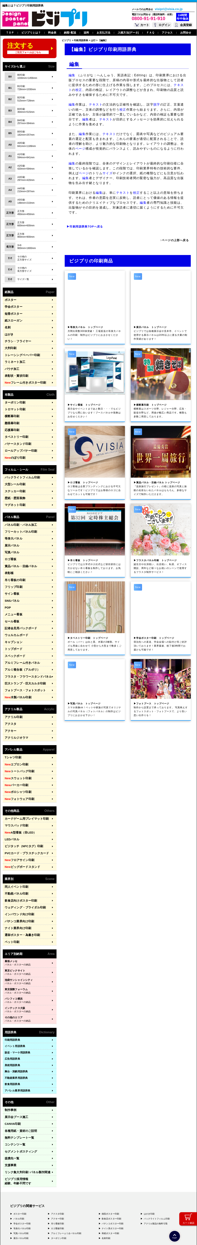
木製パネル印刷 (16, 668)
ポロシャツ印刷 (16, 757)
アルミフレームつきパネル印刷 (66, 1177)
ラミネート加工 (14, 356)
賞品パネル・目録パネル (19, 547)
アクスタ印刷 (57, 1158)
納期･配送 (70, 32)
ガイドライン (82, 1236)
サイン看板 (11, 572)
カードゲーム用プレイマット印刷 (24, 782)
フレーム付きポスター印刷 (23, 376)
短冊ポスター (12, 312)
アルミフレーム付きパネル (20, 636)
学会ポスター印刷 (22, 1168)
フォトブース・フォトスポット (22, 661)
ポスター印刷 (20, 1158)
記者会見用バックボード (19, 604)
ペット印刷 (11, 897)
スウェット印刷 (16, 744)
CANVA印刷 (12, 1077)
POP (7, 585)
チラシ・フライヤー (16, 337)
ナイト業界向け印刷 (16, 884)
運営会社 (40, 1236)
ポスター (10, 299)
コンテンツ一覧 (14, 1096)
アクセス (167, 32)
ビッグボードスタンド (20, 827)
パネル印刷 (18, 1163)
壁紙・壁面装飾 (14, 483)
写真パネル (11, 534)
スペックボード (14, 629)
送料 (86, 32)
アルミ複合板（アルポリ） (20, 642)
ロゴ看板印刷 (57, 1172)
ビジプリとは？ (31, 32)
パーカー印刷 (15, 751)
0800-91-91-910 (148, 18)
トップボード (12, 623)
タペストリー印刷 (15, 426)
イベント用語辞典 (15, 1001)
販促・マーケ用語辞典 (17, 1007)
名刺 (7, 324)
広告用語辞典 (12, 1013)
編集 (72, 75)
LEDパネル (11, 801)
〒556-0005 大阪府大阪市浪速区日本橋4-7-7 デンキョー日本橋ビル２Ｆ (64, 1209)
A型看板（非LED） (18, 795)
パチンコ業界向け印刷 (17, 877)
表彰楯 (8, 553)
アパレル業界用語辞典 (17, 1045)
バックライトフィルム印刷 (20, 464)
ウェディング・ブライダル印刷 (22, 865)
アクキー (10, 699)
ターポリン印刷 (14, 394)
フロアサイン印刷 (17, 821)
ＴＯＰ (10, 32)
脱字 (156, 104)
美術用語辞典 (12, 1019)
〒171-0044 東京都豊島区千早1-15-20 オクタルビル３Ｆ (55, 1206)
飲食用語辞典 (12, 1039)
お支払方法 (103, 32)
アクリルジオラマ (15, 706)
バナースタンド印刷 (16, 432)
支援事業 (10, 1115)
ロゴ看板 (10, 541)
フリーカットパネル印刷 (19, 515)
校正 (78, 90)
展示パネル (11, 528)
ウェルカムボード (15, 610)
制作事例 (10, 1064)
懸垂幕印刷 (11, 413)
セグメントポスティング (19, 1102)
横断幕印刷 (11, 407)
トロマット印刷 (14, 401)
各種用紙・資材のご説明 (19, 1083)
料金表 (52, 32)
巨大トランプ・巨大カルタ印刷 (22, 655)
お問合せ (185, 32)
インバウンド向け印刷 (17, 871)
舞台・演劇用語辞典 (16, 1026)
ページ (80, 148)
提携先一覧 (11, 1108)
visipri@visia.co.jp (169, 9)
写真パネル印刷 (21, 1177)
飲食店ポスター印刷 (111, 1163)
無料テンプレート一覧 (17, 1090)
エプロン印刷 (15, 732)
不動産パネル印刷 (15, 852)
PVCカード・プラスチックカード (24, 814)
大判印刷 (10, 343)
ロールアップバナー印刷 (19, 439)
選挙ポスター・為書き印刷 (20, 890)
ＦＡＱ (150, 32)
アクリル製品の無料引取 (156, 1168)
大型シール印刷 (14, 471)
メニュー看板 (12, 591)
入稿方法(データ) (128, 32)
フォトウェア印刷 (17, 763)
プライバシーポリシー (22, 1236)
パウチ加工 (11, 363)
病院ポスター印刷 (110, 1158)
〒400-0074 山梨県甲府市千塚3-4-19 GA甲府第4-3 (52, 1217)
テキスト (95, 104)
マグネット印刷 (14, 490)
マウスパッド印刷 (15, 788)
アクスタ (10, 693)
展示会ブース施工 (15, 1070)
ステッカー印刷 (14, 477)
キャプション (12, 617)
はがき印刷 (149, 1158)
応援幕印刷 (11, 420)
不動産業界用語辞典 (16, 1032)
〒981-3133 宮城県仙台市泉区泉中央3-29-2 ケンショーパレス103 (61, 1220)
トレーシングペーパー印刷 (20, 350)
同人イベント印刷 (15, 846)
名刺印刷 (106, 1182)
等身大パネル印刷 (22, 1172)
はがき (8, 331)
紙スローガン (12, 318)
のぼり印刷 (14, 446)
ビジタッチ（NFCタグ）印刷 (21, 808)
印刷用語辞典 (12, 994)
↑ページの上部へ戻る (174, 240)
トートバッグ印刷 (17, 738)
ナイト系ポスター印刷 (112, 1172)
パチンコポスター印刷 (112, 1168)
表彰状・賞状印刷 (15, 369)
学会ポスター (12, 305)
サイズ (107, 173)
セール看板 (11, 598)
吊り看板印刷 (57, 1168)
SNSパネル (11, 579)
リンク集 (24, 1122)
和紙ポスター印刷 (110, 1177)
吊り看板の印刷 (14, 560)
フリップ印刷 (12, 566)
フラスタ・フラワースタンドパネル (25, 648)
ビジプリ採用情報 (26, 1128)
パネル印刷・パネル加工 (19, 509)
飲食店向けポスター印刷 (19, 859)
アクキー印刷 (57, 1163)
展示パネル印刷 (21, 1182)
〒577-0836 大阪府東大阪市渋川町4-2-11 (48, 1213)
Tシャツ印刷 (12, 725)
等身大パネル (12, 522)
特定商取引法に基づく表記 (60, 1236)
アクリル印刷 (12, 687)
